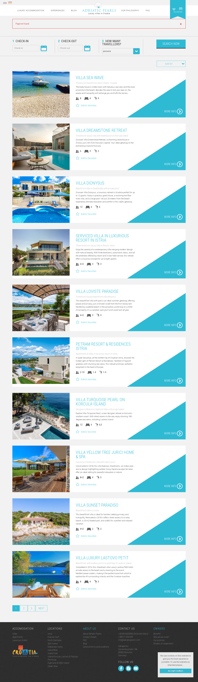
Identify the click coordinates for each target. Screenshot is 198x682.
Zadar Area (53, 666)
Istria (50, 634)
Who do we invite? (161, 637)
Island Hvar (53, 653)
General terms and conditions (96, 647)
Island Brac (53, 650)
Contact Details (90, 637)
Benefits (157, 634)
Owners (159, 628)
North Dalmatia (54, 640)
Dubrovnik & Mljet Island (58, 663)
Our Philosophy (130, 10)
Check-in (20, 41)
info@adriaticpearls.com (129, 640)
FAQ (148, 10)
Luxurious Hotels (19, 640)
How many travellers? (111, 43)
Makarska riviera (55, 647)
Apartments (17, 637)
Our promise (159, 640)
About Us (89, 628)
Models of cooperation (163, 643)
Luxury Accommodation (30, 10)
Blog (74, 10)
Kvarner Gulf (53, 637)
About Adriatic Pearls (92, 634)
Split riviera (53, 643)
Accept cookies (175, 671)
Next (41, 608)
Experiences (58, 10)
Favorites (178, 12)
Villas (14, 634)
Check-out (67, 41)
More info (173, 111)
